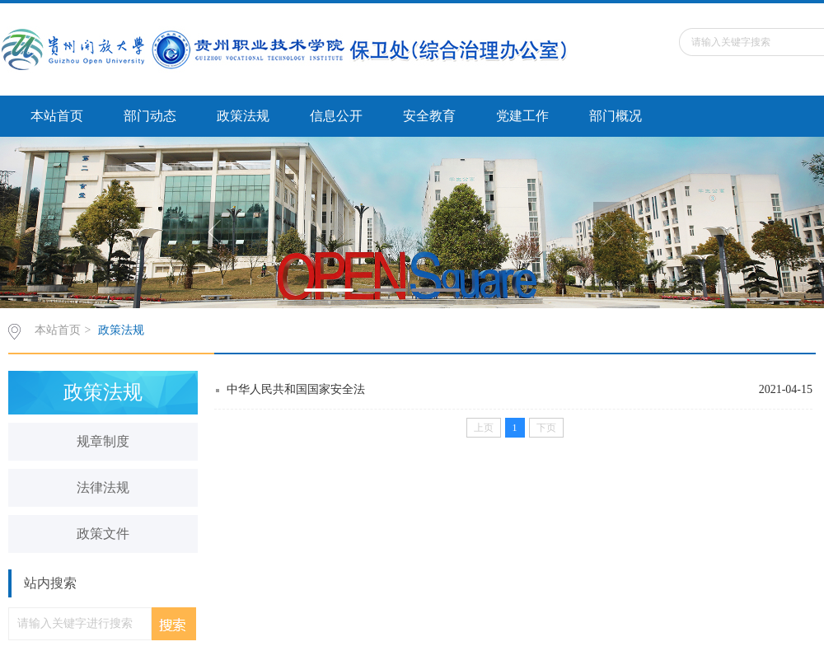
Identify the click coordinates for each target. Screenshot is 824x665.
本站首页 (56, 116)
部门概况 (615, 116)
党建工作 (522, 116)
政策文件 (103, 534)
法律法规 (103, 487)
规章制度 (103, 441)
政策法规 (243, 116)
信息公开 (336, 116)
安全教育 (429, 116)
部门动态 (150, 116)
